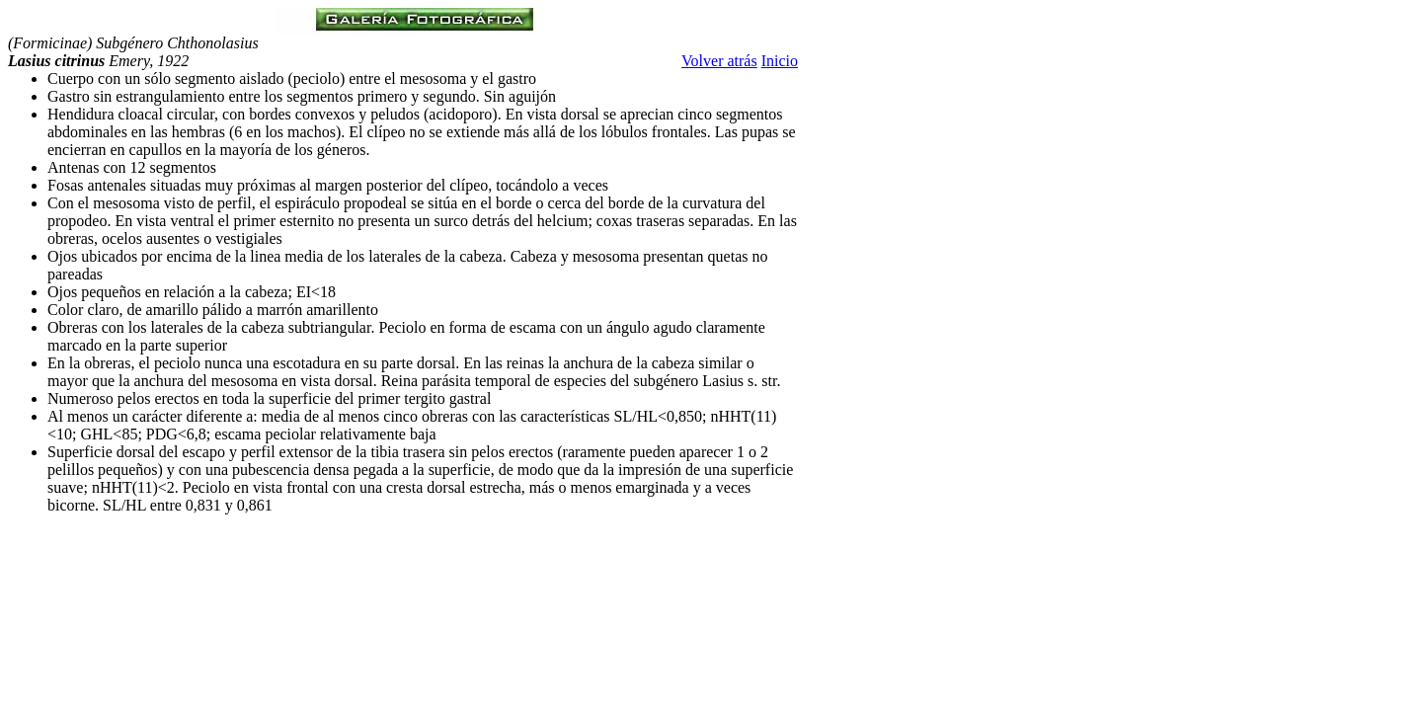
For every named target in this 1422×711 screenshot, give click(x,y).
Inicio (779, 60)
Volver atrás (719, 60)
